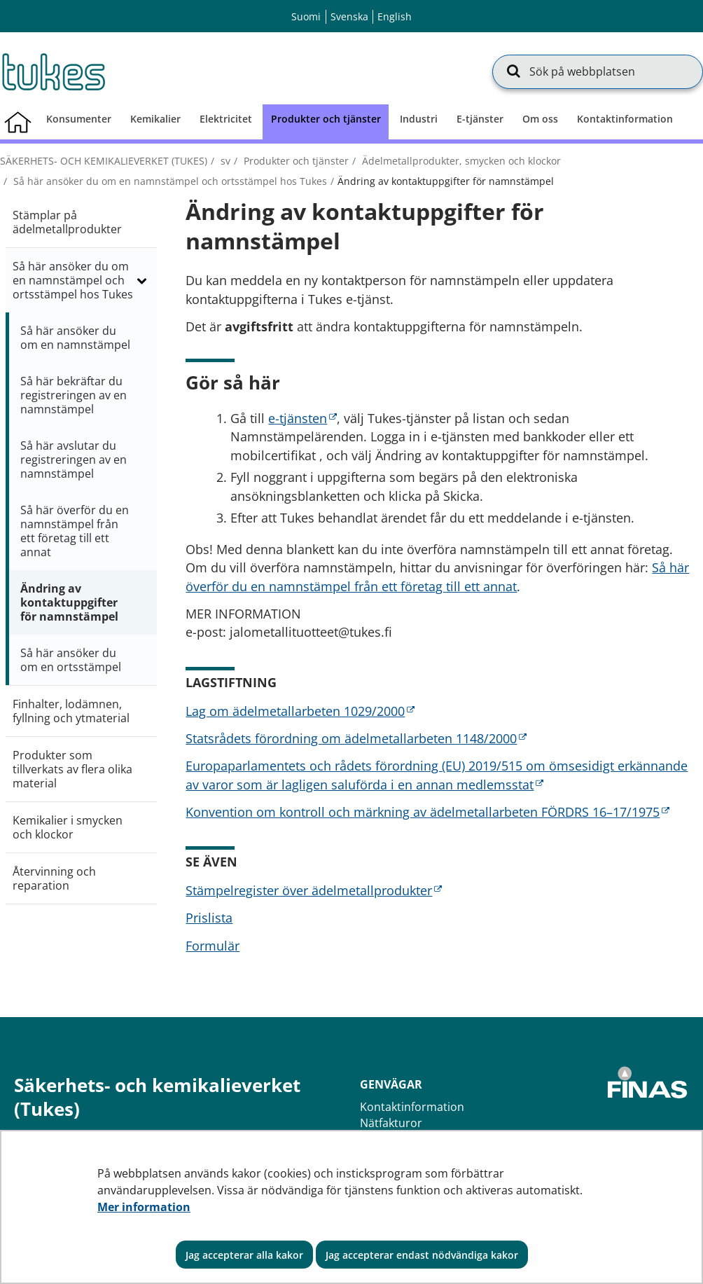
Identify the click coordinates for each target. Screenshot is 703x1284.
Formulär (212, 945)
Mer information (143, 1207)
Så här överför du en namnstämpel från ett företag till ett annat (74, 531)
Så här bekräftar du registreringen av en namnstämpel (73, 395)
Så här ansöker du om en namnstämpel (75, 337)
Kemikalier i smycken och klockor (68, 827)
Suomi (306, 16)
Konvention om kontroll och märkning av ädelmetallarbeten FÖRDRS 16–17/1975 (427, 811)
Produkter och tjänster (295, 160)
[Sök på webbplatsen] (597, 71)
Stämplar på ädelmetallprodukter (67, 222)
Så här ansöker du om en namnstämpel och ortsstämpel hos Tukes (169, 181)
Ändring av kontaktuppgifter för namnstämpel (69, 602)
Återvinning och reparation (54, 878)
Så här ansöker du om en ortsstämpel (70, 660)
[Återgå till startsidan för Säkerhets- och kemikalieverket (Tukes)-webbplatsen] (52, 71)
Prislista (209, 917)
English (394, 16)
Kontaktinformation (412, 1106)
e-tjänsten (302, 418)
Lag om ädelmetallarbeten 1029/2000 (300, 711)
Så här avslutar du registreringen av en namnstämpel (73, 459)
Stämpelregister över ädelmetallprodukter (314, 890)
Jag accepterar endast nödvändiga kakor (422, 1255)
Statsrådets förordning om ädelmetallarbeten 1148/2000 (356, 738)
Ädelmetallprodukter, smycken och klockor (460, 160)
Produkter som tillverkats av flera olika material (72, 769)
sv (224, 160)
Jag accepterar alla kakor (244, 1255)
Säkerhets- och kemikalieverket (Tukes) (103, 160)
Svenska (349, 16)
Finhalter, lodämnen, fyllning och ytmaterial (71, 711)
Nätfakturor (391, 1123)
